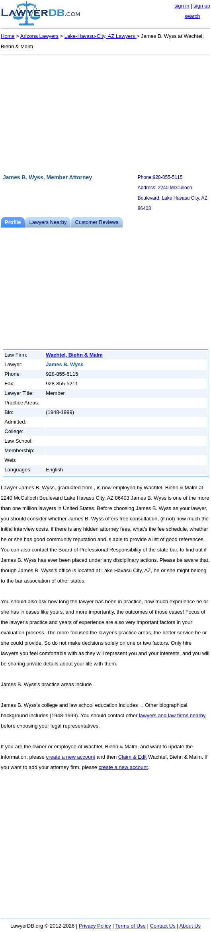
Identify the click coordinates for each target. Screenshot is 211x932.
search (192, 16)
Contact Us (162, 926)
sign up (201, 6)
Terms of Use (130, 926)
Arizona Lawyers (39, 36)
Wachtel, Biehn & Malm (74, 355)
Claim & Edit (132, 757)
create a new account (70, 757)
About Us (190, 926)
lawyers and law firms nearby (172, 715)
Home (8, 36)
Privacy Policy (95, 926)
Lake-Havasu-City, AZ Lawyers (100, 36)
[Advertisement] (105, 113)
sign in (182, 6)
